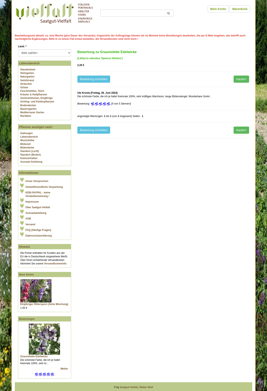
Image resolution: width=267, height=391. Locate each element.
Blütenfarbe (27, 147)
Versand (30, 224)
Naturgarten (27, 76)
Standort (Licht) (29, 151)
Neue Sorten (26, 274)
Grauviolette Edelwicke (34, 356)
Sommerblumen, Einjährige (36, 98)
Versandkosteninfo (55, 263)
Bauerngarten (28, 108)
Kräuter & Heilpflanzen (33, 94)
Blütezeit (25, 144)
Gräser (24, 87)
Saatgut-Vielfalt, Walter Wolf (136, 387)
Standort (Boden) (30, 154)
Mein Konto (218, 9)
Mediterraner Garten (32, 112)
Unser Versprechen (36, 181)
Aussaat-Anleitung (31, 161)
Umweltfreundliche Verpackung (44, 187)
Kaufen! (241, 79)
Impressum (32, 201)
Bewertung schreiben (94, 79)
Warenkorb (239, 9)
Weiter (64, 368)
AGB (28, 218)
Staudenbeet (27, 69)
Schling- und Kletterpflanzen (37, 101)
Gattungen (26, 133)
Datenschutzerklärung (38, 235)
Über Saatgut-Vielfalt (37, 207)
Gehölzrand (27, 80)
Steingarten (27, 73)
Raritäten (25, 116)
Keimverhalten (29, 158)
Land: (22, 46)
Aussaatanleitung (35, 213)
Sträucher (26, 83)
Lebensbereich (29, 136)
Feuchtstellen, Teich (32, 91)
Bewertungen (27, 319)
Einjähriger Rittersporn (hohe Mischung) (44, 304)
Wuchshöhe (27, 140)
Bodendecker (28, 105)
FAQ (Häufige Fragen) (38, 230)
